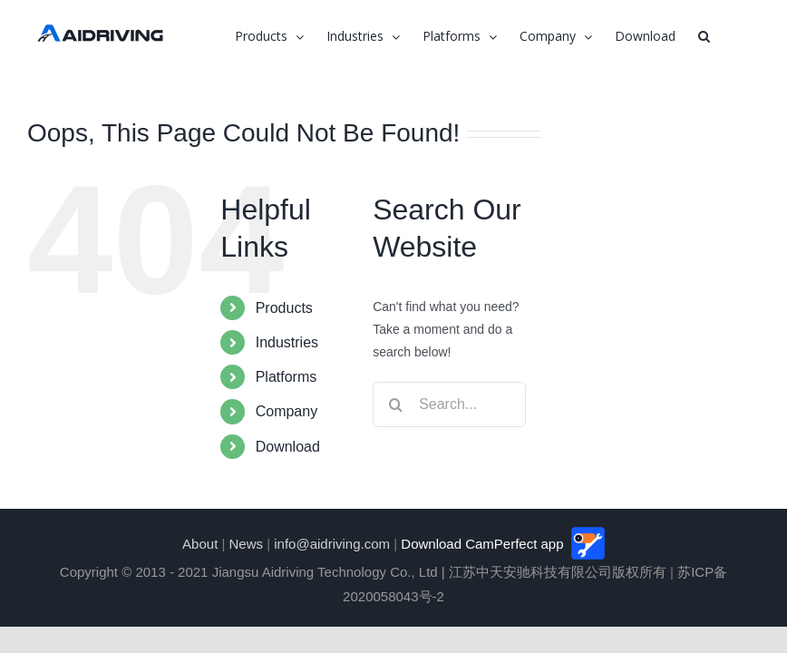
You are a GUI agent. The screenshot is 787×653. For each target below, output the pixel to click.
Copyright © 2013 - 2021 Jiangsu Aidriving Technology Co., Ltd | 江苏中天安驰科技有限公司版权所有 (363, 572)
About (200, 543)
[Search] (395, 404)
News (246, 543)
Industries (287, 342)
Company (286, 411)
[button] (704, 36)
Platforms (286, 377)
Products (284, 308)
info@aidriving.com (332, 543)
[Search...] (449, 404)
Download (288, 446)
